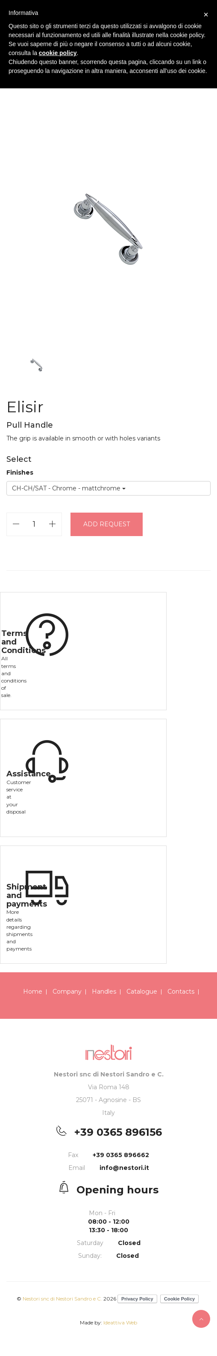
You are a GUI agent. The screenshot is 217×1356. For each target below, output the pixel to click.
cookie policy (58, 53)
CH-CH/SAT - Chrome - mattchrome (69, 488)
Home (32, 991)
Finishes (19, 472)
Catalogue (141, 991)
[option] (108, 225)
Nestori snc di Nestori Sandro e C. (62, 1298)
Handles (104, 991)
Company (67, 991)
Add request (106, 524)
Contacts (180, 991)
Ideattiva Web (120, 1322)
